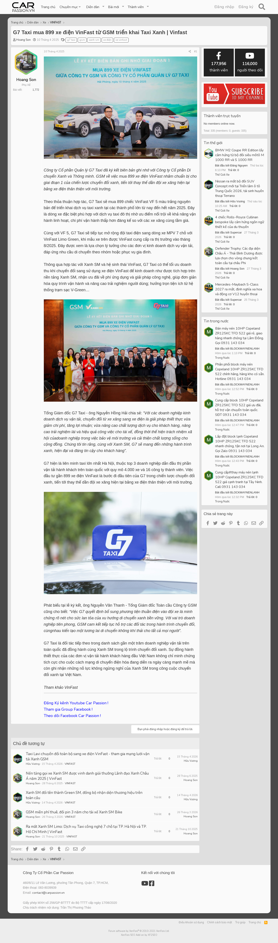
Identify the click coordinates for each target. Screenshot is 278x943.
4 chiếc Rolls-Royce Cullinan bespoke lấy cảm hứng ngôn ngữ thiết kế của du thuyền (239, 222)
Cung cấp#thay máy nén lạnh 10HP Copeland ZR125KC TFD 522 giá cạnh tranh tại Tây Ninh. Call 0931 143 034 (239, 479)
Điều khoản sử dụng (191, 922)
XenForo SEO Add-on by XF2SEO (139, 935)
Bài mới (113, 7)
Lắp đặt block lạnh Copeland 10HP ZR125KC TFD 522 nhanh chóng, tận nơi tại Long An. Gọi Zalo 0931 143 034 (239, 443)
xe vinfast (121, 40)
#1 (195, 51)
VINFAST (70, 764)
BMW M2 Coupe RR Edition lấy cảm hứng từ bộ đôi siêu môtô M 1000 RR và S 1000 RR (239, 155)
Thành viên (136, 7)
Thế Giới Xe (222, 175)
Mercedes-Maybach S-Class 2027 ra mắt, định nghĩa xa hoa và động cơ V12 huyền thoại (238, 289)
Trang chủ (48, 7)
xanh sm (94, 40)
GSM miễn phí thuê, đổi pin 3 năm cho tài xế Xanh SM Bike (74, 812)
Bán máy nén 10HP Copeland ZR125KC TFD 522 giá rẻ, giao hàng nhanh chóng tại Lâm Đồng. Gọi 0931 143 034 (239, 335)
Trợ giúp (240, 922)
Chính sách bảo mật (219, 922)
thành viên (219, 62)
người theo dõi (250, 62)
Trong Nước (222, 358)
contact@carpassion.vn (48, 893)
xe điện (107, 40)
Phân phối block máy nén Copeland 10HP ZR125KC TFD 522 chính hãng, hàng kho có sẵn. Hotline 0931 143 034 (239, 371)
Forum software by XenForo (139, 931)
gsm (82, 40)
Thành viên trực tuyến (222, 115)
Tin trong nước (216, 321)
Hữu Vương (33, 764)
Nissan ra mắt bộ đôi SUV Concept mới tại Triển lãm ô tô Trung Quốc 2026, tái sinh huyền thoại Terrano (239, 188)
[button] (70, 7)
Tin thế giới (213, 142)
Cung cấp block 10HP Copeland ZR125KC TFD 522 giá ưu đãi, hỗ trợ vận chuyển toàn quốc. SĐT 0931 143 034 (239, 407)
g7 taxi (71, 40)
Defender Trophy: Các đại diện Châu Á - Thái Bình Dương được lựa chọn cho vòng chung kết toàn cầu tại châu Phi (238, 255)
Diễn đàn (92, 7)
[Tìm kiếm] (261, 7)
